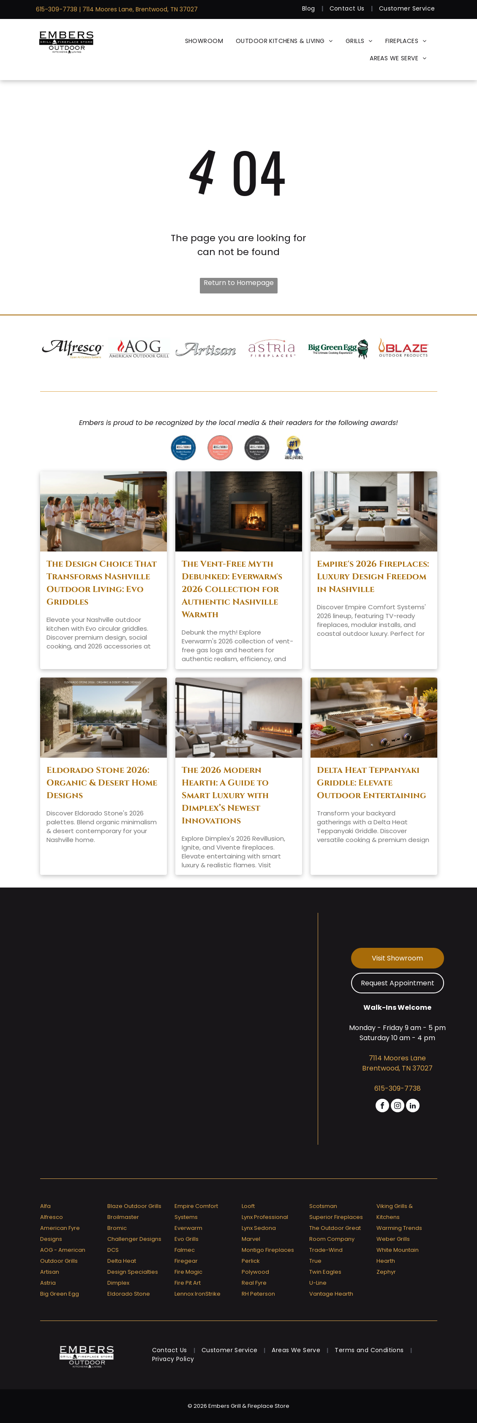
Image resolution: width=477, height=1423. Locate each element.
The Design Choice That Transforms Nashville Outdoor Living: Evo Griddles (101, 583)
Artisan (49, 1272)
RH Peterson (258, 1294)
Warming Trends (399, 1228)
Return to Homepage (239, 283)
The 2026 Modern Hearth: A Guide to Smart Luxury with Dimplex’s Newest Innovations (225, 795)
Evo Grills (186, 1239)
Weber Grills (393, 1239)
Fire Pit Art (187, 1283)
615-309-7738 (56, 9)
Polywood (255, 1272)
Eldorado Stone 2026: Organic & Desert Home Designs (101, 782)
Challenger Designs (134, 1239)
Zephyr (386, 1272)
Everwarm (188, 1228)
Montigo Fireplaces (268, 1250)
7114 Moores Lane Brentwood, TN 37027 (397, 1063)
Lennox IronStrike (197, 1294)
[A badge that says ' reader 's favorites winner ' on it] (220, 447)
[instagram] (397, 1106)
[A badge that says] (257, 447)
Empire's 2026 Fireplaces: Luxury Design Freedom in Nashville (373, 576)
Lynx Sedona (259, 1228)
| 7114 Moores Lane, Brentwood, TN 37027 (138, 9)
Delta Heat (121, 1261)
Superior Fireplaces (336, 1217)
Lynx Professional (265, 1217)
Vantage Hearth (331, 1294)
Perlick (251, 1261)
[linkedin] (413, 1106)
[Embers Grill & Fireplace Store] (67, 41)
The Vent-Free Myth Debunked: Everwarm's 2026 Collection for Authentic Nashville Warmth (232, 589)
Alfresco (51, 1217)
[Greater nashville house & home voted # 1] (293, 447)
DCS (113, 1250)
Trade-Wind (326, 1250)
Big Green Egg (59, 1294)
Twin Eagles (325, 1272)
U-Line (318, 1283)
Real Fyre (254, 1283)
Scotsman (323, 1206)
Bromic (117, 1228)
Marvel (251, 1239)
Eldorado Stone (128, 1294)
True (315, 1261)
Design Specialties (132, 1272)
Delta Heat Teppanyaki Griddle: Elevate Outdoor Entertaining (371, 782)
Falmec (184, 1250)
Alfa (45, 1206)
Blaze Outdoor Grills (134, 1206)
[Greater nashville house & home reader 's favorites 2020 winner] (183, 447)
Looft (248, 1206)
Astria (48, 1283)
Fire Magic (188, 1272)
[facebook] (382, 1106)
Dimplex (118, 1283)
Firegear (186, 1261)
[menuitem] (309, 8)
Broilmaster (123, 1217)
